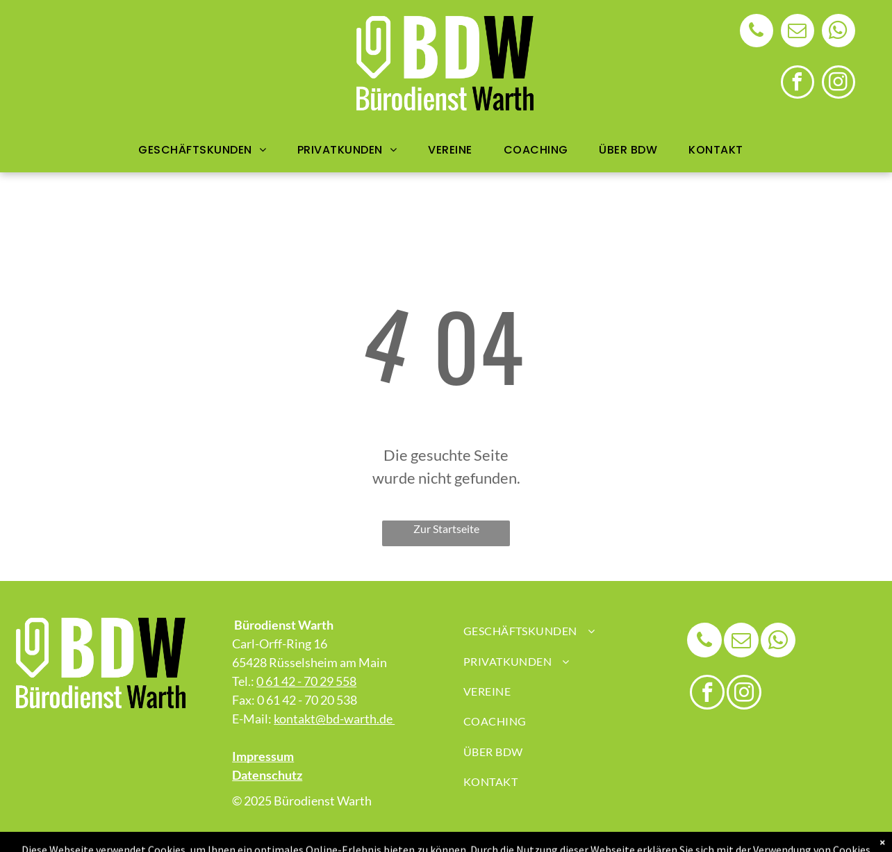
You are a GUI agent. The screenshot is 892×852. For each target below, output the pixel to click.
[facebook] (797, 83)
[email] (797, 32)
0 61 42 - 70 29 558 (306, 681)
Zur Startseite (446, 528)
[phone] (756, 32)
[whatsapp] (838, 32)
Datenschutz (267, 775)
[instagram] (838, 83)
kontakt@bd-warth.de (334, 718)
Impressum (263, 756)
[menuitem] (207, 149)
